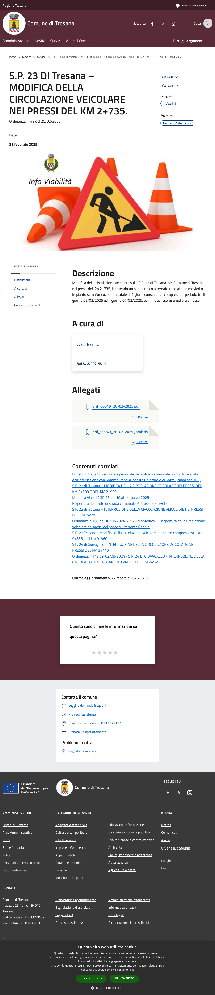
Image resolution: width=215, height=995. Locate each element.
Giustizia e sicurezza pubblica (129, 832)
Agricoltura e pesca (122, 869)
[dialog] (107, 968)
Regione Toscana (14, 5)
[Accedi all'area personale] (191, 5)
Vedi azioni (171, 85)
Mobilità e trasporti (69, 877)
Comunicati (169, 832)
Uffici (6, 839)
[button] (107, 988)
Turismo (61, 870)
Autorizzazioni (118, 862)
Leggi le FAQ (64, 914)
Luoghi (166, 860)
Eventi (165, 868)
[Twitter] (159, 23)
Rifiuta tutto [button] (124, 978)
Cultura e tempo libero (71, 832)
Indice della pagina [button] (26, 266)
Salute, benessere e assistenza (130, 854)
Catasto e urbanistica (70, 862)
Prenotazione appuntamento (75, 899)
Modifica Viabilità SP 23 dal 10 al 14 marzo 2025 (110, 497)
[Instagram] (170, 23)
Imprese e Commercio (70, 847)
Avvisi (41, 56)
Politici (7, 855)
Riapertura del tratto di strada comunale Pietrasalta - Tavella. (120, 503)
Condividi (170, 76)
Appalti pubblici (66, 855)
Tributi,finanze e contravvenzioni (131, 839)
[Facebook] (149, 23)
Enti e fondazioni (14, 847)
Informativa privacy (122, 907)
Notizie (166, 824)
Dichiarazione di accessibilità (128, 922)
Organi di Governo (15, 824)
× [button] (210, 945)
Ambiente (115, 847)
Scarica (139, 416)
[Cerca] (207, 23)
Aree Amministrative (17, 832)
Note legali (116, 914)
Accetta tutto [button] (91, 978)
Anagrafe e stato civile (71, 824)
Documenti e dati (15, 870)
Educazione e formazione (126, 824)
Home (12, 56)
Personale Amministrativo (21, 862)
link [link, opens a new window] (131, 970)
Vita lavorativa (65, 839)
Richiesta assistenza (69, 922)
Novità (26, 56)
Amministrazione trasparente (129, 899)
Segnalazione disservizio (72, 907)
